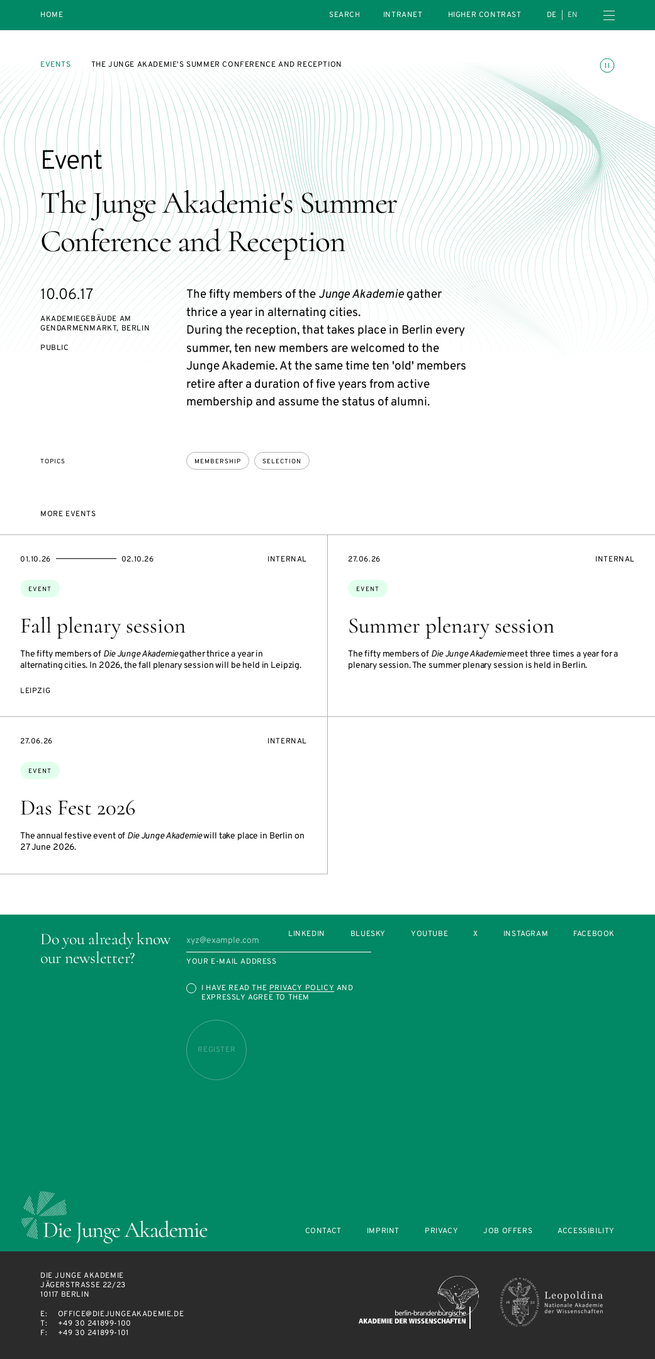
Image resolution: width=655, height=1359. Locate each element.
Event (40, 589)
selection (281, 462)
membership (217, 462)
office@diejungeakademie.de (121, 1314)
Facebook (594, 934)
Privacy (441, 1231)
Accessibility (586, 1231)
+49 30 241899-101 (93, 1333)
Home (51, 15)
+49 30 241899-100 (95, 1324)
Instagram (525, 934)
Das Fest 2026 (77, 807)
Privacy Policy (301, 988)
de (552, 15)
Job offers (507, 1231)
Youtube (429, 934)
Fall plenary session (103, 625)
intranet (403, 15)
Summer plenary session (451, 625)
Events (55, 65)
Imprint (383, 1231)
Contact (323, 1231)
